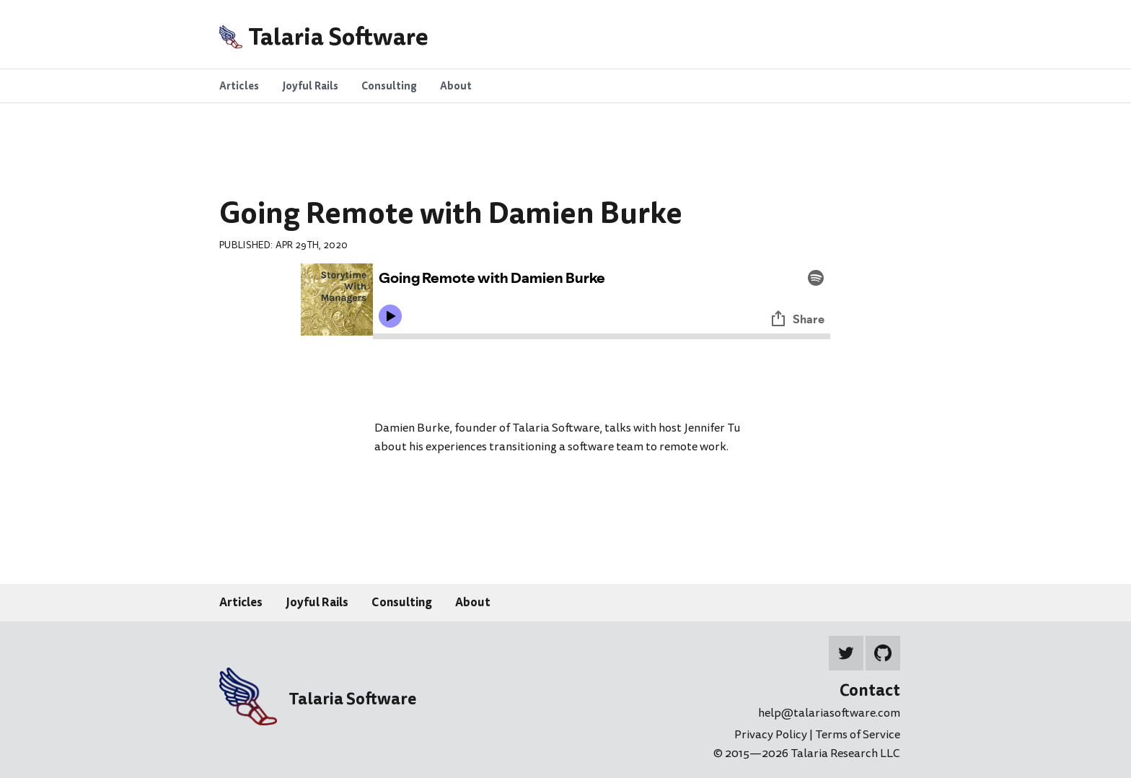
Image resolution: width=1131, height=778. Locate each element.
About (472, 602)
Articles (241, 602)
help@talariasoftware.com (829, 713)
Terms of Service (857, 735)
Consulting (401, 602)
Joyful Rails (317, 602)
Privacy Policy (771, 735)
